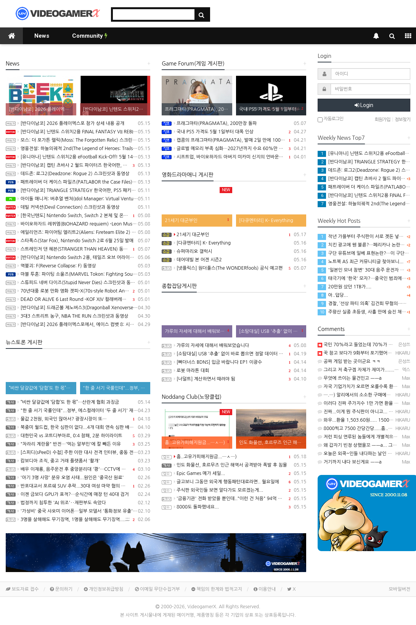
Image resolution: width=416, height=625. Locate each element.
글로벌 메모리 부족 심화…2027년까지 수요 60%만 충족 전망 (234, 148)
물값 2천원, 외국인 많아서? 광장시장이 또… (78, 419)
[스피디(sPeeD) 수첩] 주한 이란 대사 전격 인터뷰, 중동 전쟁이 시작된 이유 (78, 452)
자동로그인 (330, 119)
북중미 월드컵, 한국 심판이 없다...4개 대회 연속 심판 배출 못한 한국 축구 (78, 427)
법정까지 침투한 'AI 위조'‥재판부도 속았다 (78, 503)
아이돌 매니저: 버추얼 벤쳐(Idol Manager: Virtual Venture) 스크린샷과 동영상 (78, 199)
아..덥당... (333, 295)
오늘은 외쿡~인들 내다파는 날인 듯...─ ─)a (364, 453)
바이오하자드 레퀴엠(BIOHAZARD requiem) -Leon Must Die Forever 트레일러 (78, 224)
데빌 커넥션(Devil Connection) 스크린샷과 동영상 (78, 207)
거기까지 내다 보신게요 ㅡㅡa (349, 462)
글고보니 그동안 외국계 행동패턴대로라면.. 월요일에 (234, 482)
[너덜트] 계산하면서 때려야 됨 (234, 379)
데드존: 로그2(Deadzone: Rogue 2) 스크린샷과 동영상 (78, 173)
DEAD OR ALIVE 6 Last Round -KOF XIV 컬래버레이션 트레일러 (78, 299)
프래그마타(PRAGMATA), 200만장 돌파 (234, 123)
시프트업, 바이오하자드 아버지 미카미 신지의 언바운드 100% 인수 (234, 157)
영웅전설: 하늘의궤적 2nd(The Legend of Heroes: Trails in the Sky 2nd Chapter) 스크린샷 (78, 148)
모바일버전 (399, 589)
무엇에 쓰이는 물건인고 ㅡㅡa (349, 378)
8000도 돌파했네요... (234, 507)
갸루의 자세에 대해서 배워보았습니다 (234, 345)
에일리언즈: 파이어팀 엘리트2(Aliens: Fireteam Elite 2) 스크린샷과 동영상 (78, 232)
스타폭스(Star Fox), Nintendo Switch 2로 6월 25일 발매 (78, 241)
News (41, 35)
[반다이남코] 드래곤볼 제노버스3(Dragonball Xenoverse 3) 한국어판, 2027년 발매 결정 (78, 308)
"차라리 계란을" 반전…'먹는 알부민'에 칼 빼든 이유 (78, 444)
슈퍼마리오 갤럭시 (234, 251)
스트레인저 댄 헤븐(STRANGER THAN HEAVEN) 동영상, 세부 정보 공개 (78, 249)
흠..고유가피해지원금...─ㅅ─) (234, 456)
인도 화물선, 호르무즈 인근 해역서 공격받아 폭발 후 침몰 (234, 465)
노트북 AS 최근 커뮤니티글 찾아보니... (360, 261)
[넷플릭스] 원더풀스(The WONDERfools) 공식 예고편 (234, 268)
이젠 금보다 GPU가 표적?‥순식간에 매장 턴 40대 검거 (78, 494)
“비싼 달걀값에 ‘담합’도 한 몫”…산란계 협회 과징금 (78, 402)
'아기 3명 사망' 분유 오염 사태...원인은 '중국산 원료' (78, 477)
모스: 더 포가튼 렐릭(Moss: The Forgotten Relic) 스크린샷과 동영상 (78, 140)
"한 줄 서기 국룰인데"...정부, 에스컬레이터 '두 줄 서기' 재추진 (78, 410)
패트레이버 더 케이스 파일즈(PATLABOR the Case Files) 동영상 (78, 182)
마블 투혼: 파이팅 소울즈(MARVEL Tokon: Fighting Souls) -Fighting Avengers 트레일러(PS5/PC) (78, 274)
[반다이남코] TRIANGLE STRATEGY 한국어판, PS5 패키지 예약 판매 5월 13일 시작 (78, 190)
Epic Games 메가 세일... (234, 473)
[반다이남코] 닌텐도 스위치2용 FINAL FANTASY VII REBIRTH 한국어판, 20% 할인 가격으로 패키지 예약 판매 (78, 132)
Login (364, 105)
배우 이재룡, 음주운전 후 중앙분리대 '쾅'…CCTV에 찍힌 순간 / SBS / (78, 469)
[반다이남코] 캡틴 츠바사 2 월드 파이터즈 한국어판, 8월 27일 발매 (78, 165)
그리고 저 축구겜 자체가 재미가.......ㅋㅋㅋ (362, 370)
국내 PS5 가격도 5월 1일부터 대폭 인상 (234, 132)
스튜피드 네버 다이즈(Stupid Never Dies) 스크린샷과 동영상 (78, 282)
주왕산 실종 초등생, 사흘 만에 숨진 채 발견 (364, 312)
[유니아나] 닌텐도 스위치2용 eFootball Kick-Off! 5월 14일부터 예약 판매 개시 (78, 157)
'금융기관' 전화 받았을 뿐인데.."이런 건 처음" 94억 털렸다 (234, 498)
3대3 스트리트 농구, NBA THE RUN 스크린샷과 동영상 (78, 316)
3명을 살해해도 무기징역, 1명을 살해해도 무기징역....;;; (78, 519)
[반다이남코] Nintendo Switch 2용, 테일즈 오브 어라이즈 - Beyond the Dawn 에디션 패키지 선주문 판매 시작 (78, 257)
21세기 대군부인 (234, 234)
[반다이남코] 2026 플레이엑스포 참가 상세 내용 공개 (78, 123)
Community (90, 35)
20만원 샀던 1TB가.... (344, 287)
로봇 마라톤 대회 (234, 370)
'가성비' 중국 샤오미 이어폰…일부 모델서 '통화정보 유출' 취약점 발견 (78, 511)
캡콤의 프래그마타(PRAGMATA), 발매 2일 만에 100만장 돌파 (234, 140)
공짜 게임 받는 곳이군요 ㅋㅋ (349, 361)
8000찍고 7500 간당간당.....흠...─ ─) (359, 428)
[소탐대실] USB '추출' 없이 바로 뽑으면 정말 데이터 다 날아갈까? (234, 354)
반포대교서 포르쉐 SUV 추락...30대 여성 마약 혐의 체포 (78, 486)
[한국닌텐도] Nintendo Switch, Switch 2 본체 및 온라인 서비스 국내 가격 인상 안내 (78, 215)
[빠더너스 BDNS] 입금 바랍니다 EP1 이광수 (234, 362)
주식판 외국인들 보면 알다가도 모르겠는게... (234, 490)
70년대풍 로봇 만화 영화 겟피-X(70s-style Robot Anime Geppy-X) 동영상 (78, 291)
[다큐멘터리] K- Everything (234, 243)
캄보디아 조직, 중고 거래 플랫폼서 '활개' (78, 461)
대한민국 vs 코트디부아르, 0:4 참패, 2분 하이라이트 (78, 436)
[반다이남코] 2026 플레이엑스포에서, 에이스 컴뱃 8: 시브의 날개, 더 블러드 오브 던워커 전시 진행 (78, 324)
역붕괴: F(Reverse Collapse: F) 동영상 (78, 266)
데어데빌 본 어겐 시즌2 (234, 260)
